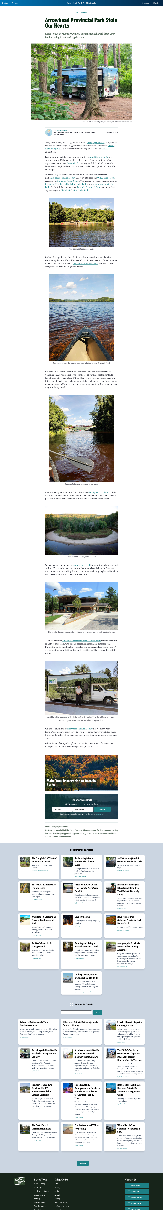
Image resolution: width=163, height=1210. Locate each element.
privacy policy (99, 814)
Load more (83, 1163)
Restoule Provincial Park (88, 187)
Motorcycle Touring (61, 1202)
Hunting (57, 1199)
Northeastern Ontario (41, 1191)
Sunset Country (39, 1202)
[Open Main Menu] (5, 3)
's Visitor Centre (72, 181)
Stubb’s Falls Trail (81, 565)
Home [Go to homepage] (15, 3)
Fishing (57, 1195)
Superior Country (40, 1206)
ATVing (56, 1184)
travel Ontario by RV (98, 157)
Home (77, 12)
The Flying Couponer (62, 130)
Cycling (56, 1191)
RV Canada (83, 12)
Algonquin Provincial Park (63, 177)
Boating (57, 1187)
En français (145, 3)
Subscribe (156, 3)
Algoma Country (39, 1184)
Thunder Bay (135, 1191)
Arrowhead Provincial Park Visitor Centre (81, 640)
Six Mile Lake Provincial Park (74, 190)
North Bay (37, 1187)
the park (61, 181)
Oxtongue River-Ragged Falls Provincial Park (65, 184)
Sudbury (37, 1199)
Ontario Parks (73, 163)
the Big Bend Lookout (98, 492)
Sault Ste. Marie (39, 1195)
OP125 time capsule (106, 177)
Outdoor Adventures (61, 1206)
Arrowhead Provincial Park (85, 263)
